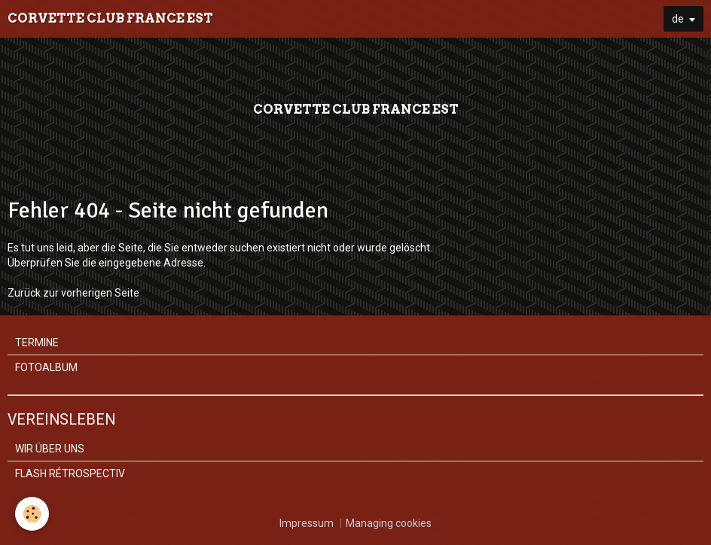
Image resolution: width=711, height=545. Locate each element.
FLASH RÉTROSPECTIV (70, 473)
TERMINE (37, 342)
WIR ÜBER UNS (49, 449)
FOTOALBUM (46, 367)
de (678, 19)
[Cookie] (32, 514)
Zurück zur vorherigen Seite (73, 293)
